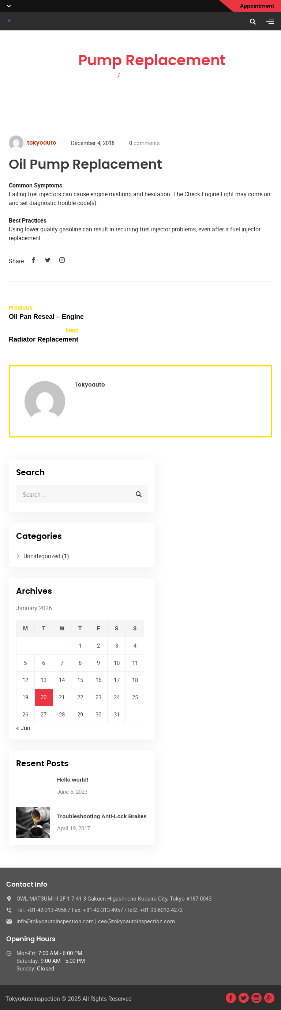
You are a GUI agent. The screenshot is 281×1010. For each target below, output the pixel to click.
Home (104, 75)
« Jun (23, 728)
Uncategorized (41, 556)
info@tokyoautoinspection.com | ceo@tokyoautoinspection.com (95, 921)
